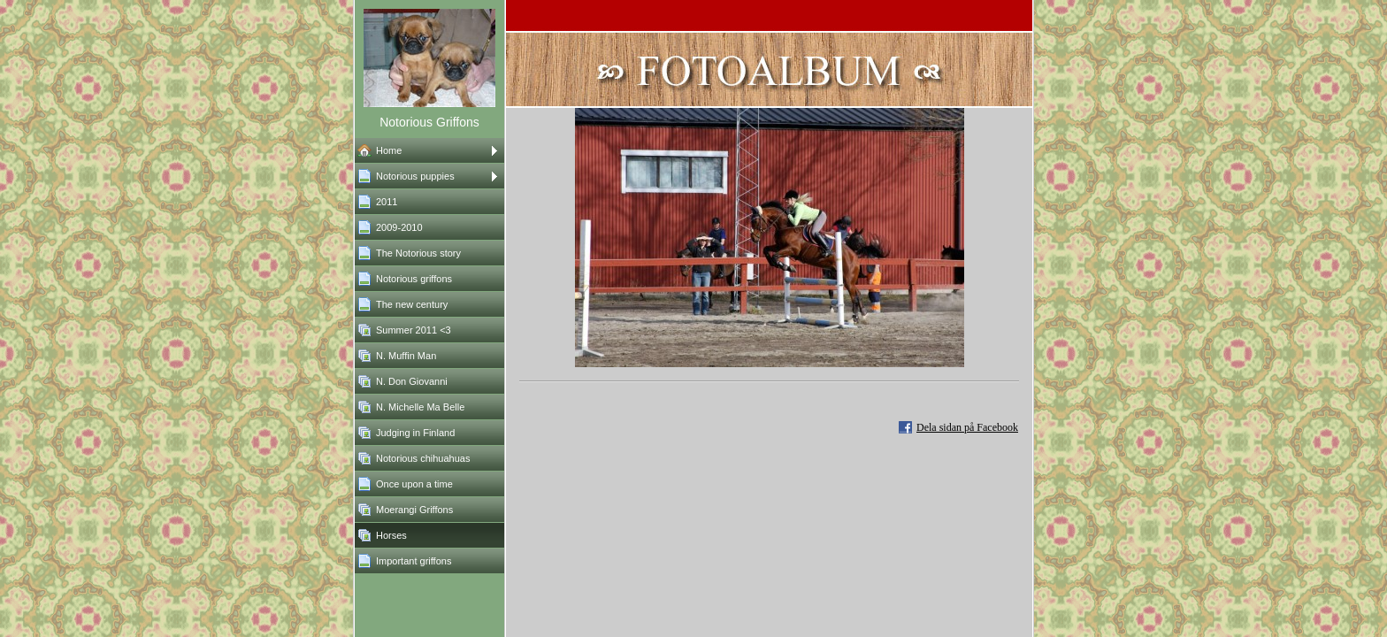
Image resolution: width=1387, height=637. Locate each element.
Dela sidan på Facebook (967, 427)
